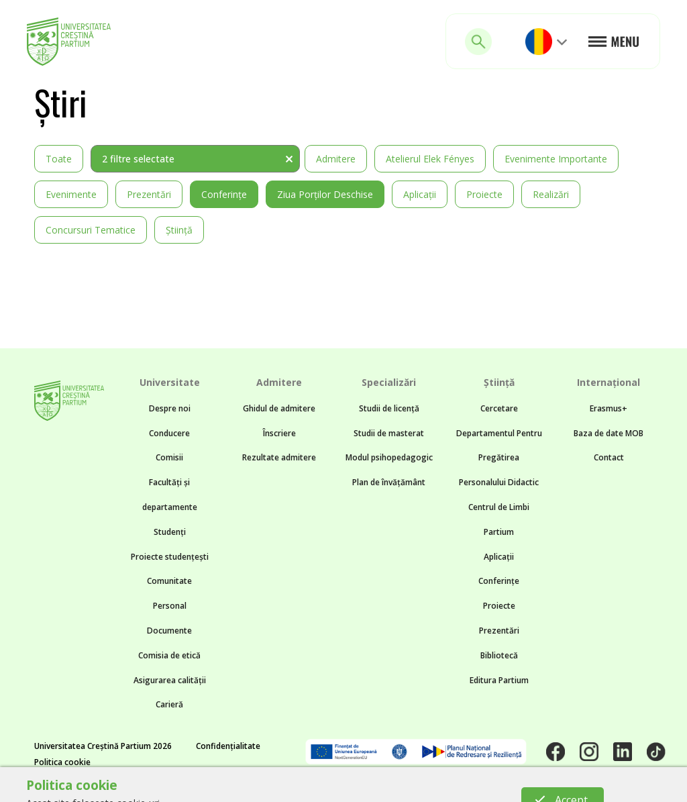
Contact (609, 457)
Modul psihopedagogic (389, 457)
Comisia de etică (169, 655)
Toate (59, 158)
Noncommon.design (307, 786)
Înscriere (279, 433)
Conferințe (224, 194)
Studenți (170, 532)
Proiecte (484, 194)
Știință (179, 229)
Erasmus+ (608, 408)
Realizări (551, 194)
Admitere (336, 158)
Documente (169, 630)
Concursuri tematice (91, 229)
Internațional (608, 382)
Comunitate (169, 581)
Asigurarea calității (170, 680)
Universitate (170, 382)
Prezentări (149, 194)
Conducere (169, 433)
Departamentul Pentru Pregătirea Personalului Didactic (499, 458)
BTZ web (461, 786)
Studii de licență (389, 408)
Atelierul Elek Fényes (430, 158)
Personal (170, 605)
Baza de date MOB (608, 433)
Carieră (169, 704)
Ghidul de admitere (279, 408)
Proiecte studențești (170, 556)
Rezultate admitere (279, 457)
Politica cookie (62, 762)
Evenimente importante (556, 158)
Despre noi (170, 408)
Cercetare (499, 408)
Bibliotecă (499, 655)
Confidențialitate (228, 746)
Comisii (169, 457)
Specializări (389, 382)
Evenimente (71, 194)
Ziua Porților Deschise (325, 194)
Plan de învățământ (388, 482)
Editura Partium (499, 680)
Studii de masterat (389, 433)
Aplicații (419, 194)
